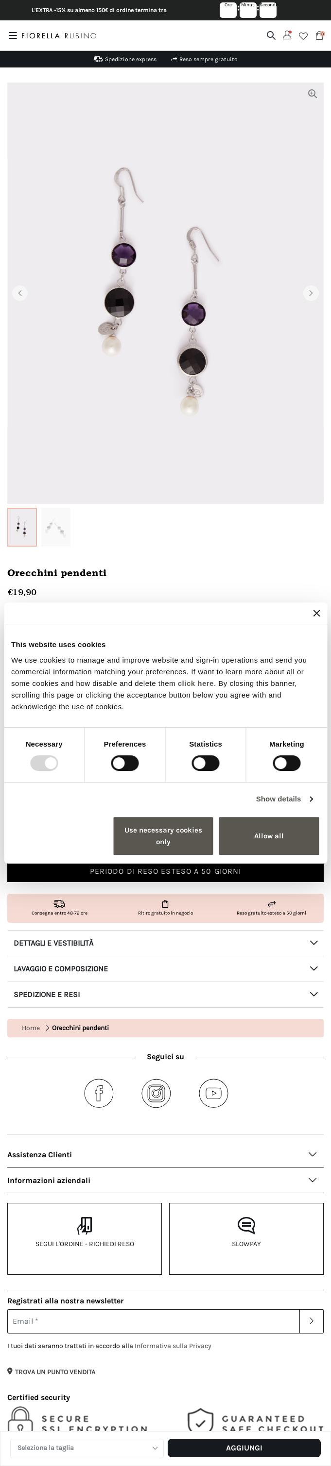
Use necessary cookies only (163, 836)
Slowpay (246, 1244)
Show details (278, 799)
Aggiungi (244, 1447)
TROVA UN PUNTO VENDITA (55, 1372)
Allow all (269, 836)
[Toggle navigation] (14, 35)
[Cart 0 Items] (319, 35)
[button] (31, 293)
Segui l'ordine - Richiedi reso (84, 1244)
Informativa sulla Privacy (173, 1346)
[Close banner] (316, 613)
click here (196, 683)
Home (31, 1028)
